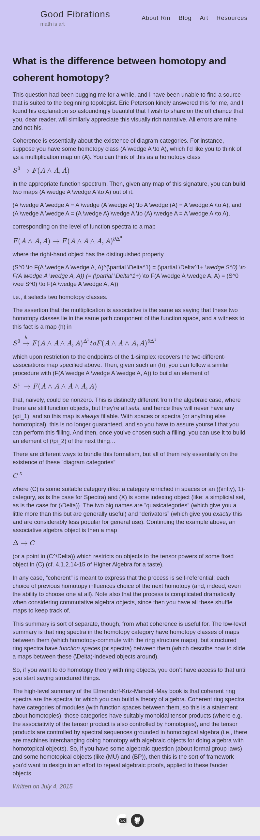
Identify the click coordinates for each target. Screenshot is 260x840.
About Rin (156, 18)
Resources (231, 18)
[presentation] (41, 170)
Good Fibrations (75, 14)
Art (204, 18)
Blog (184, 18)
